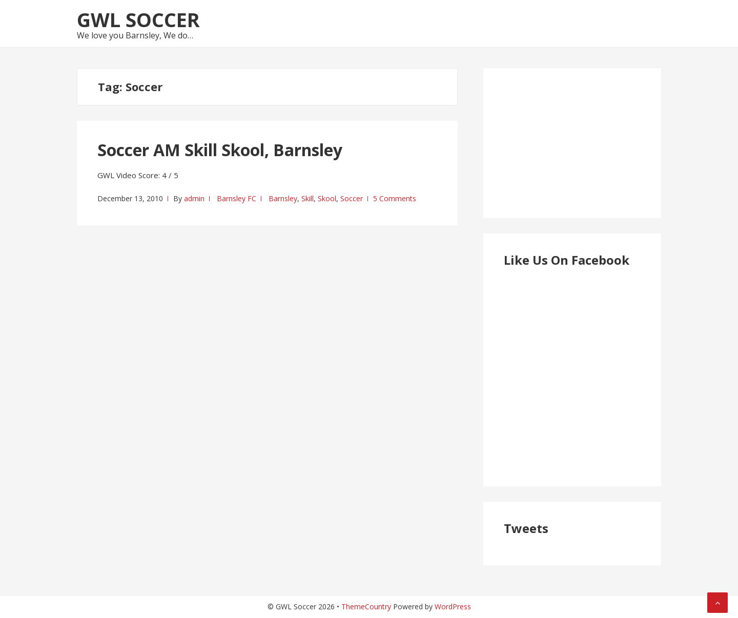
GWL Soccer (138, 19)
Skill (307, 198)
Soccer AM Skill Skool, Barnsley (219, 150)
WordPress (453, 606)
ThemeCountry (366, 606)
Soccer (351, 198)
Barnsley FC (236, 198)
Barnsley (283, 198)
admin (194, 198)
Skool (327, 198)
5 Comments (394, 198)
